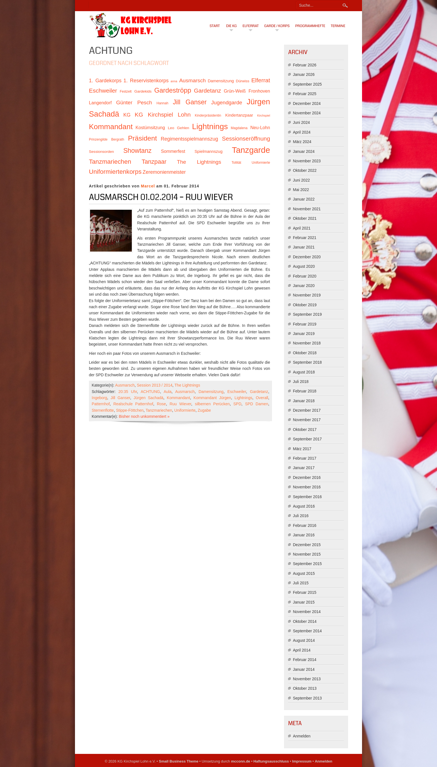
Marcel (148, 186)
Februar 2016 (304, 525)
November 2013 (307, 679)
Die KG (231, 25)
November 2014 (307, 611)
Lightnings (244, 397)
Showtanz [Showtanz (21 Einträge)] (137, 150)
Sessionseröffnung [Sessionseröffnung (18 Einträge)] (246, 138)
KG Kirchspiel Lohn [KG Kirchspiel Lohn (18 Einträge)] (163, 114)
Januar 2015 (304, 602)
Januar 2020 (304, 285)
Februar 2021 (304, 237)
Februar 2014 (304, 659)
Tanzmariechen (159, 410)
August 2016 (304, 506)
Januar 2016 (304, 535)
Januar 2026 (304, 74)
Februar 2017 (304, 458)
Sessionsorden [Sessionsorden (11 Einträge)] (101, 151)
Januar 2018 (304, 401)
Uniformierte (184, 410)
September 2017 (307, 439)
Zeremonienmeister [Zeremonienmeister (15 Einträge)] (164, 172)
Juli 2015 (301, 583)
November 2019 (307, 295)
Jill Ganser (120, 397)
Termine (338, 25)
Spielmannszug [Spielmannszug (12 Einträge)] (208, 151)
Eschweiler (236, 391)
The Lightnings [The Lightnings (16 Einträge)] (199, 162)
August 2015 (304, 573)
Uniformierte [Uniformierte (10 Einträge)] (261, 163)
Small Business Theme (178, 761)
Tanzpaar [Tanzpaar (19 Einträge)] (154, 161)
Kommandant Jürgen (212, 397)
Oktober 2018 (305, 353)
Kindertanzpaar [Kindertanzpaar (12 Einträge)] (239, 115)
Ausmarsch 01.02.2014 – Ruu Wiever (161, 197)
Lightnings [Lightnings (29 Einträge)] (210, 126)
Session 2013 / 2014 (155, 385)
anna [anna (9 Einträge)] (174, 81)
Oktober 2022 (305, 170)
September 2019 (307, 314)
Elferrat (250, 25)
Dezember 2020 (307, 257)
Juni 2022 (301, 180)
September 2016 (307, 497)
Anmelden (301, 736)
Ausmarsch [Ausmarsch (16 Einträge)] (192, 80)
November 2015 (307, 554)
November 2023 (307, 161)
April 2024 (301, 132)
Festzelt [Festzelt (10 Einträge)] (126, 91)
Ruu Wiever (180, 404)
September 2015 (307, 563)
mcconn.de (240, 761)
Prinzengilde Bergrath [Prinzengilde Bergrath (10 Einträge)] (106, 139)
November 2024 (307, 113)
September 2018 (307, 362)
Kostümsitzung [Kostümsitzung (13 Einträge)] (150, 127)
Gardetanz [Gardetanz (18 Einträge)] (207, 90)
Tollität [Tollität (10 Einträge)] (236, 163)
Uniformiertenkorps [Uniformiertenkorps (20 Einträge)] (115, 171)
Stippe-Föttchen (130, 410)
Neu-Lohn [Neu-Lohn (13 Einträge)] (260, 127)
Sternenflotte (103, 410)
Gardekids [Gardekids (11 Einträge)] (143, 91)
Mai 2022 (301, 189)
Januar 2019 (304, 333)
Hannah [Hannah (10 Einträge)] (162, 103)
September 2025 (307, 84)
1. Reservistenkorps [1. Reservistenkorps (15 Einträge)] (146, 80)
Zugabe (204, 410)
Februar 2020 (304, 276)
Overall (262, 397)
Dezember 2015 (307, 544)
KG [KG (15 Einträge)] (126, 115)
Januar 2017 (304, 467)
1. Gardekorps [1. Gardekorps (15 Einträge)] (105, 80)
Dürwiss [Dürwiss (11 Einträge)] (242, 81)
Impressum (301, 761)
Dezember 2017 (307, 410)
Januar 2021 (304, 247)
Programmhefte (310, 25)
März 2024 (302, 141)
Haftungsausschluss (271, 761)
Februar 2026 (304, 65)
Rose (161, 404)
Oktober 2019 (305, 305)
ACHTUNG (150, 391)
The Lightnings (187, 385)
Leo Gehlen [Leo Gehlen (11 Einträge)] (178, 128)
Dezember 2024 (307, 103)
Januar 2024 (304, 151)
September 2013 (307, 698)
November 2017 (307, 420)
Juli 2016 (301, 515)
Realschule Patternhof (133, 404)
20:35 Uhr (127, 391)
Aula (167, 391)
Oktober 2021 (305, 218)
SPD (237, 404)
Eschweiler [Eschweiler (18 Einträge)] (103, 90)
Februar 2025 (304, 93)
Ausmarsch (125, 385)
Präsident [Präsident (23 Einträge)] (142, 138)
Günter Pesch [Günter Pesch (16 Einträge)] (134, 102)
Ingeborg (99, 397)
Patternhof (101, 404)
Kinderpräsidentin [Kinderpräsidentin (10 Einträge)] (208, 115)
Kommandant (178, 397)
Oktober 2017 (305, 429)
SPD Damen (256, 404)
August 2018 (304, 372)
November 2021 (307, 209)
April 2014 (301, 650)
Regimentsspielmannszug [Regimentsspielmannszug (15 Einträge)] (189, 139)
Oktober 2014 (305, 621)
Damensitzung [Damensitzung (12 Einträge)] (221, 81)
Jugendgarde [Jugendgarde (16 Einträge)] (226, 102)
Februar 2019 (304, 324)
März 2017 (302, 449)
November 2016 (307, 487)
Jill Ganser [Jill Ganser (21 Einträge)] (190, 102)
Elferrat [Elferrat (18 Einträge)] (260, 80)
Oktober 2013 (305, 688)
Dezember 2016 (307, 477)
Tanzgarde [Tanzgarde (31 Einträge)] (251, 150)
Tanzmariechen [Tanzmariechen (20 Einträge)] (110, 161)
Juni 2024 (301, 122)
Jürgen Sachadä (148, 397)
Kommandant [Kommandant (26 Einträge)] (111, 126)
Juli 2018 (301, 381)
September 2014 (307, 631)
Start (215, 25)
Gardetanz (259, 391)
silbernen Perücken (212, 404)
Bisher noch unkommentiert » (144, 416)
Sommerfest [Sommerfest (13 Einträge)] (173, 151)
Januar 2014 (304, 669)
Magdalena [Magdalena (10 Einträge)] (239, 128)
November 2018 (307, 343)
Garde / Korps (277, 25)
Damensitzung (211, 391)
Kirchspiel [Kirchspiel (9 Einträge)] (263, 115)
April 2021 (301, 228)
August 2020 (304, 266)
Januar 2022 (304, 199)
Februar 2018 (304, 391)
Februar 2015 (304, 592)
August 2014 (304, 640)
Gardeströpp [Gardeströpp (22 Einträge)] (172, 90)
